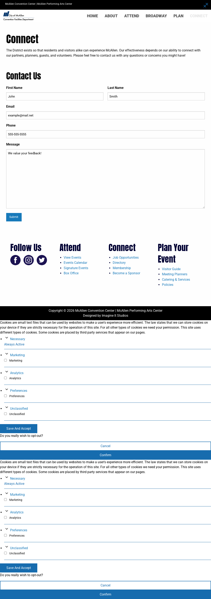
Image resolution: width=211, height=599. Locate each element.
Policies (167, 285)
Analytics (16, 373)
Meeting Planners (174, 274)
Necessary (17, 339)
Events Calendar (75, 263)
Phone (11, 125)
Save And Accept (18, 428)
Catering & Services (176, 279)
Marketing (17, 355)
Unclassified (19, 409)
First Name (14, 88)
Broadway (156, 16)
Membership (122, 268)
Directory (119, 263)
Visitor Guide (171, 269)
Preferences (18, 391)
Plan (178, 16)
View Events (72, 257)
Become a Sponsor (126, 273)
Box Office (71, 273)
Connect (199, 16)
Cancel (105, 446)
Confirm (105, 455)
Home (92, 16)
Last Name (116, 88)
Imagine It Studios (115, 316)
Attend (131, 16)
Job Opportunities (126, 257)
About (111, 16)
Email (10, 106)
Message (13, 144)
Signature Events (76, 268)
